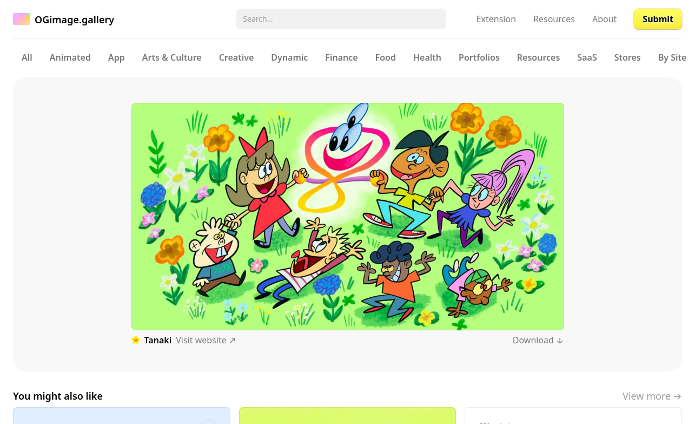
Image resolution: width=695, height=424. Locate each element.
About (604, 19)
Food (385, 57)
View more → (652, 395)
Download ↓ (538, 340)
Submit (658, 19)
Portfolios (479, 57)
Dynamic (289, 57)
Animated (70, 57)
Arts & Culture (172, 57)
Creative (236, 57)
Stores (627, 57)
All (27, 57)
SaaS (587, 57)
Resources (554, 19)
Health (427, 57)
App (116, 57)
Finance (341, 57)
